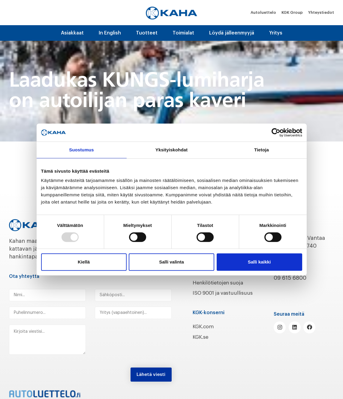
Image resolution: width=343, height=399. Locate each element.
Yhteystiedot (321, 12)
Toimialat (183, 33)
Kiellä (84, 261)
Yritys (275, 33)
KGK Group (292, 12)
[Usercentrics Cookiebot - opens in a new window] (276, 132)
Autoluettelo (263, 12)
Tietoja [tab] (261, 149)
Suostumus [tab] (81, 149)
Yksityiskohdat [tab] (171, 149)
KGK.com (204, 334)
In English (110, 33)
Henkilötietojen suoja (220, 282)
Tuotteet (147, 33)
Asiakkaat (72, 33)
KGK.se (201, 344)
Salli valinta (171, 261)
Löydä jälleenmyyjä (231, 33)
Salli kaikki (259, 261)
